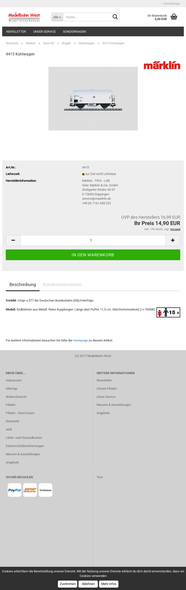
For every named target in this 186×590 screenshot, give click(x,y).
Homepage (80, 340)
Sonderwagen (74, 31)
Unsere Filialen (107, 388)
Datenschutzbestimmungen (25, 446)
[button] (13, 240)
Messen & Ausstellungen (23, 454)
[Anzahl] (93, 240)
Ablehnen (88, 584)
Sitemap (11, 388)
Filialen (11, 405)
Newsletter (16, 31)
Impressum (14, 380)
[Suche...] (57, 17)
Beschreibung (22, 284)
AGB (9, 429)
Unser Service (44, 31)
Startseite (12, 421)
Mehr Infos (108, 584)
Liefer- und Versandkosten (24, 437)
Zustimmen (68, 584)
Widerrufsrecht (16, 397)
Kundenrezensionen (62, 284)
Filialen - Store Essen (20, 413)
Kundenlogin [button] (170, 3)
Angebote (12, 462)
